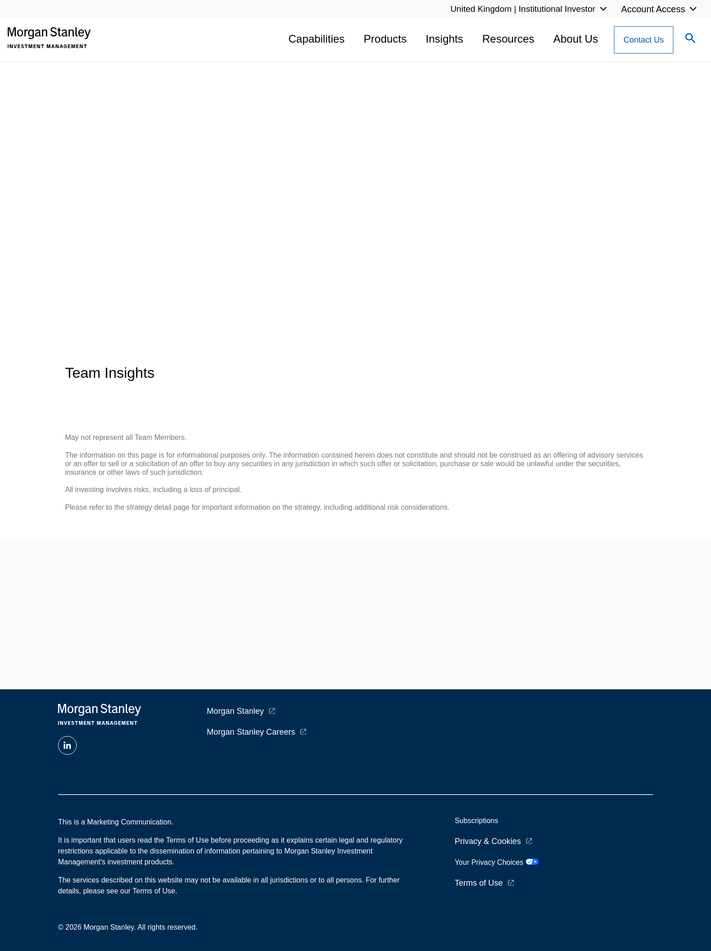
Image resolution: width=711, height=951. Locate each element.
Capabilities (316, 39)
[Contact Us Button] (643, 40)
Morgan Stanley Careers (251, 731)
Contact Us (643, 39)
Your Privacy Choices (497, 862)
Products (385, 39)
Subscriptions (476, 820)
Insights (444, 39)
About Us (575, 39)
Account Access (653, 9)
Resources (508, 39)
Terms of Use (479, 883)
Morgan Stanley (235, 711)
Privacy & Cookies (488, 841)
